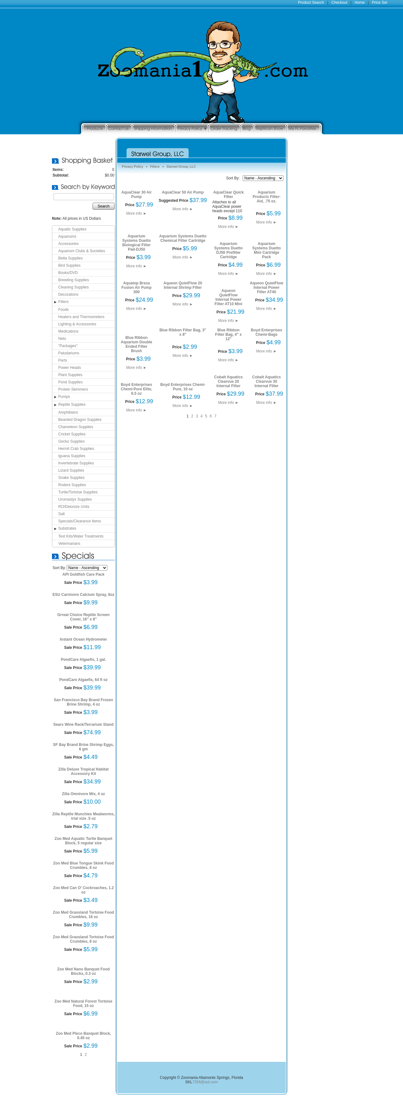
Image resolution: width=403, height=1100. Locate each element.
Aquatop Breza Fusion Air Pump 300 (137, 287)
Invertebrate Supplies (76, 463)
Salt (61, 514)
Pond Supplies (70, 382)
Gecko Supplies (71, 441)
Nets (62, 338)
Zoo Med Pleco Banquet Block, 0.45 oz (83, 1035)
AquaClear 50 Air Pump (183, 192)
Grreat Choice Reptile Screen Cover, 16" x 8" (83, 617)
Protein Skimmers (73, 389)
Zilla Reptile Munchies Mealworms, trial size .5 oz (83, 816)
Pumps (64, 396)
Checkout (339, 2)
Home (360, 2)
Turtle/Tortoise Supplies (78, 492)
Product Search (311, 2)
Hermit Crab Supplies (76, 448)
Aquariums (67, 236)
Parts (62, 360)
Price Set (379, 2)
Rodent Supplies (72, 485)
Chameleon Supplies (75, 427)
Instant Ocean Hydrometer (83, 639)
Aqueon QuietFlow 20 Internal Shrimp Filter (182, 285)
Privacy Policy (132, 166)
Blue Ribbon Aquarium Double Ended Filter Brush (136, 344)
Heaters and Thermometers (81, 317)
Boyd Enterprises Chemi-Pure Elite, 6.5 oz (136, 389)
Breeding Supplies (73, 280)
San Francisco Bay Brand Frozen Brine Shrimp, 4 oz (83, 702)
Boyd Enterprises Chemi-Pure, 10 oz (182, 386)
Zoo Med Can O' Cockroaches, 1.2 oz (83, 890)
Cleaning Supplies (73, 287)
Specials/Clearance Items (79, 521)
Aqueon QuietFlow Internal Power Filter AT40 (266, 287)
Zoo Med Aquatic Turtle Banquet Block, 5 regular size (83, 840)
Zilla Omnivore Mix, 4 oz (83, 794)
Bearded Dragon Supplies (79, 419)
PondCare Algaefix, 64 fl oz (83, 680)
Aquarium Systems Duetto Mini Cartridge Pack (266, 250)
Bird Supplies (69, 265)
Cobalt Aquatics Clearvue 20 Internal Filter (228, 381)
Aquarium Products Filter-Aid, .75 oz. (267, 196)
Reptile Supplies (72, 404)
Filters (63, 302)
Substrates (67, 528)
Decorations (68, 294)
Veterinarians (69, 543)
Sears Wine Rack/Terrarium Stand (83, 724)
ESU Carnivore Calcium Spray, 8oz (84, 594)
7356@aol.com (205, 1082)
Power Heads (69, 367)
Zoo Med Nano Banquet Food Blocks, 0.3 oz (83, 971)
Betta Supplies (70, 258)
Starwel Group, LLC (181, 166)
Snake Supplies (71, 477)
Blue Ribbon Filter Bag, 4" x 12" (228, 334)
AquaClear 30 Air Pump (136, 194)
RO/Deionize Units (73, 506)
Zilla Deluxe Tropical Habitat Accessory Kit (83, 771)
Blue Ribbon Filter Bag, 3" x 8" (182, 332)
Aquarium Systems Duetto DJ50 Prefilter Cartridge (228, 250)
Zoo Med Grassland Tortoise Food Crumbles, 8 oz (83, 939)
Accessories (68, 244)
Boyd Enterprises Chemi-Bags (266, 332)
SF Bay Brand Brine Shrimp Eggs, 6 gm (83, 746)
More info (136, 213)
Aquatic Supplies (72, 229)
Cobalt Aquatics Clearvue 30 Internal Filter (266, 381)
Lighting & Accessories (77, 324)
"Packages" (67, 346)
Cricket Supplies (72, 434)
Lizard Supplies (71, 470)
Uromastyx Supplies (75, 499)
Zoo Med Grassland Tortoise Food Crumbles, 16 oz (83, 914)
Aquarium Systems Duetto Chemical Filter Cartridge (183, 238)
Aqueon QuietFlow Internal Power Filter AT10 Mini (228, 297)
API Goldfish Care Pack (83, 574)
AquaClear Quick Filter (228, 194)
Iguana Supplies (71, 456)
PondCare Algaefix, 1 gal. (83, 659)
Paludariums (68, 353)
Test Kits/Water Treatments (81, 536)
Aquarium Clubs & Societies (81, 251)
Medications (68, 331)
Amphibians (68, 412)
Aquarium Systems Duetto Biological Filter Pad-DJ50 (136, 243)
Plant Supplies (70, 375)
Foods (63, 309)
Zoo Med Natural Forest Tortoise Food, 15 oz (83, 1003)
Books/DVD (68, 273)
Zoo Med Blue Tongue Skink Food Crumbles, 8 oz (83, 865)
